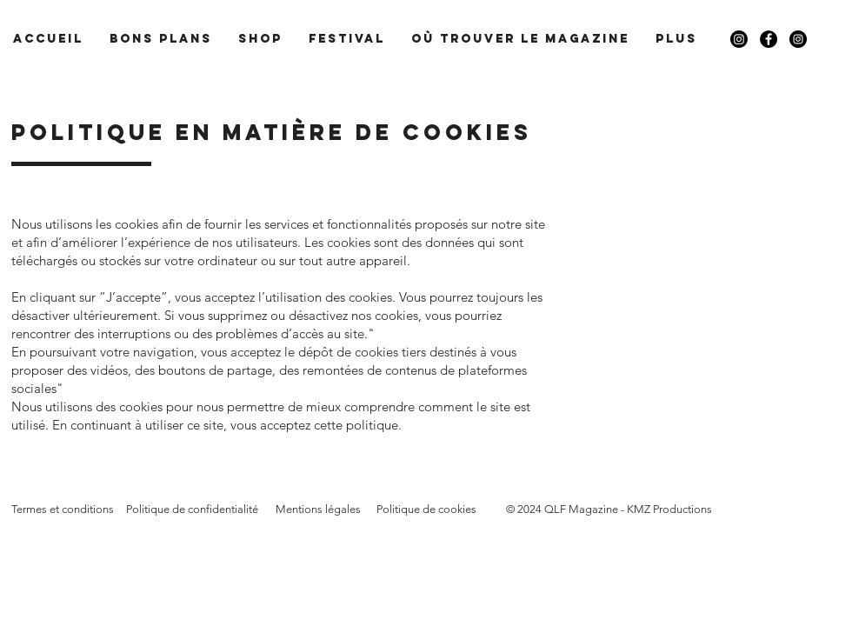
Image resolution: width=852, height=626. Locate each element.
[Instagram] (739, 39)
